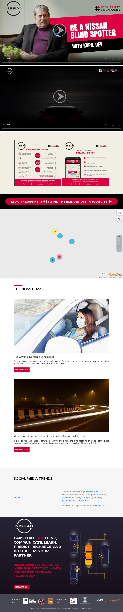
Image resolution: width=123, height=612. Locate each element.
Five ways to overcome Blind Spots (34, 356)
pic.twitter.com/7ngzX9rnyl (75, 500)
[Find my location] (119, 219)
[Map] (61, 243)
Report (119, 277)
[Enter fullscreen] (119, 212)
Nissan (17, 497)
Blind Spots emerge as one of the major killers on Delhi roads (49, 436)
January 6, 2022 (98, 505)
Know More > (21, 369)
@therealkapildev (91, 491)
